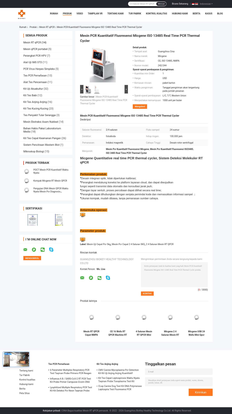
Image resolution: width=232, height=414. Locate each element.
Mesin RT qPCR (47, 27)
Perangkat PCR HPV (34, 55)
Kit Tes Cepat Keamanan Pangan (42, 138)
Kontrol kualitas (156, 13)
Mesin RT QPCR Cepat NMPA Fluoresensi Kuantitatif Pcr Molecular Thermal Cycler (91, 333)
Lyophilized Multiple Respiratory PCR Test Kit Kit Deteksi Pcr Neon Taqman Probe (71, 389)
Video (80, 13)
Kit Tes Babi (30, 95)
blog (220, 13)
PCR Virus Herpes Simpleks (39, 68)
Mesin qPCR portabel (35, 49)
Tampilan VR (95, 13)
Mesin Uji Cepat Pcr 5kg (99, 244)
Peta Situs (24, 393)
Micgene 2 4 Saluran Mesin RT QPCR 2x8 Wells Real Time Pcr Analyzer (170, 333)
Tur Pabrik (134, 13)
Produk (67, 13)
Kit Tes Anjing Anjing (35, 102)
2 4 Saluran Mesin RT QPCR (160, 244)
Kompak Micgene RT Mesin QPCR (50, 180)
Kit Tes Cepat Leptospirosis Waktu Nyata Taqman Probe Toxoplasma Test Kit (119, 380)
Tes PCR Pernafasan (35, 75)
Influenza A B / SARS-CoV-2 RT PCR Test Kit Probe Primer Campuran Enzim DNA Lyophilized (70, 380)
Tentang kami (115, 13)
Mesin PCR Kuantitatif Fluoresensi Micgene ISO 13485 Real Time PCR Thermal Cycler (103, 100)
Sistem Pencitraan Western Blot (41, 144)
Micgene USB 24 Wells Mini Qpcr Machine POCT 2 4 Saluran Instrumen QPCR (196, 333)
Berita (196, 13)
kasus (208, 13)
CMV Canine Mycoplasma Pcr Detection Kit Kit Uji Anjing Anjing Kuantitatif (118, 372)
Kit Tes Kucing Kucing (35, 108)
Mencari (161, 4)
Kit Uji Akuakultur (33, 88)
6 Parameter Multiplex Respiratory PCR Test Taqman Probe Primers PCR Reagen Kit (70, 372)
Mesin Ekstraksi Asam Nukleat (40, 121)
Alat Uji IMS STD (32, 62)
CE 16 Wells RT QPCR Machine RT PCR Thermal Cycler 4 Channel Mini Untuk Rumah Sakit (117, 333)
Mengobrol (140, 106)
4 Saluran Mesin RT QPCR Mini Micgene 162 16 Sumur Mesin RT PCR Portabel (143, 333)
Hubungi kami (180, 13)
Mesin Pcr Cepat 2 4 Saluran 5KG (128, 244)
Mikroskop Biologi (33, 151)
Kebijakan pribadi (51, 410)
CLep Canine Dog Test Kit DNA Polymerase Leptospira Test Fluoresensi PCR (120, 388)
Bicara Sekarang (180, 3)
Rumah (54, 13)
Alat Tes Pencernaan (35, 82)
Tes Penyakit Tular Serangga (39, 115)
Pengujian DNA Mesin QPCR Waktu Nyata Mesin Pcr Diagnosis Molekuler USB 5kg (50, 191)
